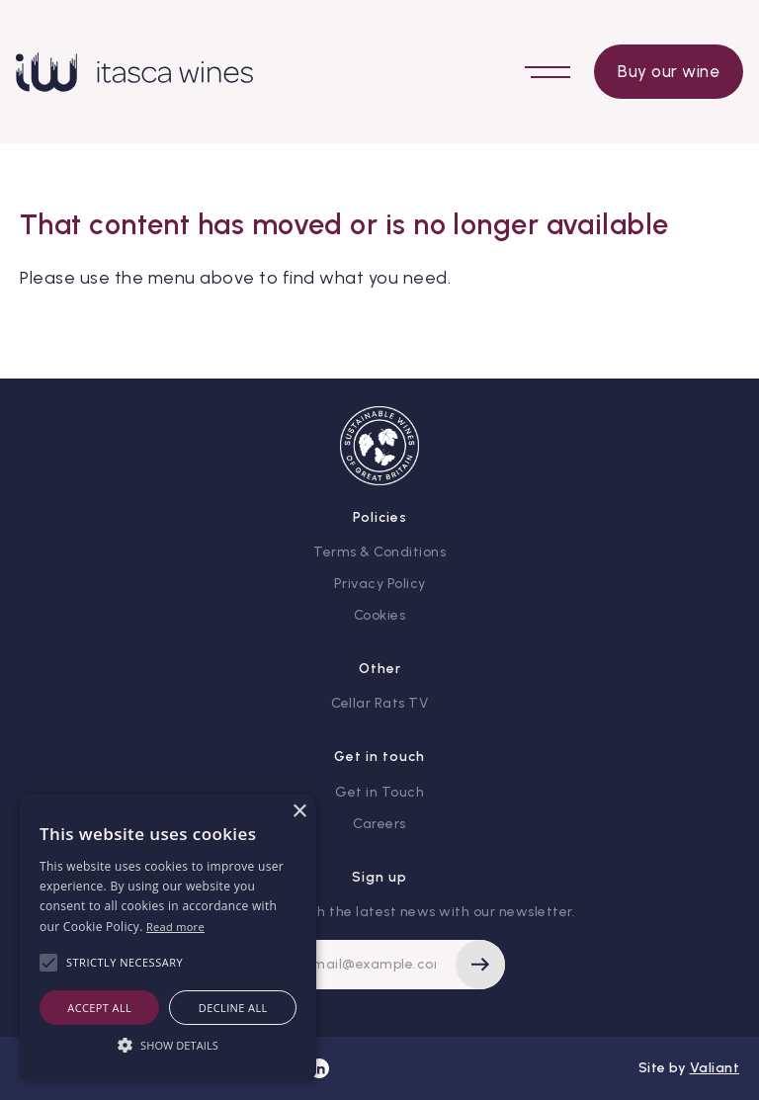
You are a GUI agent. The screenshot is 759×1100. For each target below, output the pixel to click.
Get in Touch (379, 792)
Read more (175, 926)
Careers (379, 823)
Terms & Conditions (379, 552)
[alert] (168, 937)
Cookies (380, 615)
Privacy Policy (380, 583)
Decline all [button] (233, 1007)
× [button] (299, 811)
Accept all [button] (99, 1007)
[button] (168, 1045)
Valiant (715, 1067)
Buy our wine (668, 71)
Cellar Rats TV (379, 703)
